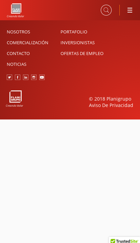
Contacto (18, 53)
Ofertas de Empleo (82, 53)
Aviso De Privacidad (111, 105)
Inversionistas (78, 42)
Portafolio (74, 32)
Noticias (16, 64)
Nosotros (18, 32)
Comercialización (27, 42)
